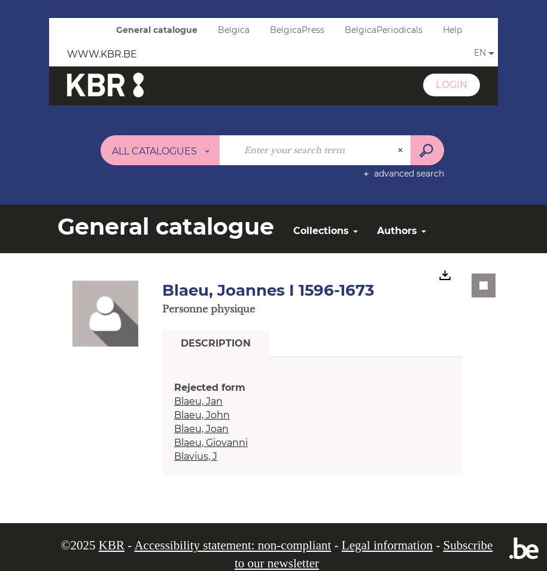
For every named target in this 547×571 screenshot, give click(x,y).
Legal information (387, 545)
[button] (105, 313)
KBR (111, 545)
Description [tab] (216, 343)
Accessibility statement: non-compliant (232, 545)
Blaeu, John (202, 415)
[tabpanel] (312, 422)
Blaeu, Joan (201, 429)
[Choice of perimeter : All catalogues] (160, 150)
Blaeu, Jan (198, 401)
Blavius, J (195, 456)
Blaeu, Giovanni (211, 442)
